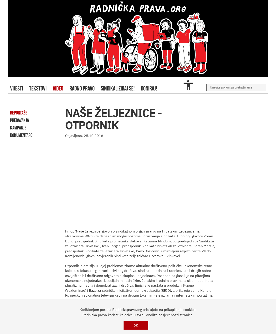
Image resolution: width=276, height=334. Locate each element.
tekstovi (38, 88)
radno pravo (82, 88)
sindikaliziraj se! (118, 88)
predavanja (19, 120)
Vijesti (16, 88)
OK (135, 325)
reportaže (18, 112)
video (58, 88)
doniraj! (149, 88)
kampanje (18, 127)
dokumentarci (21, 135)
